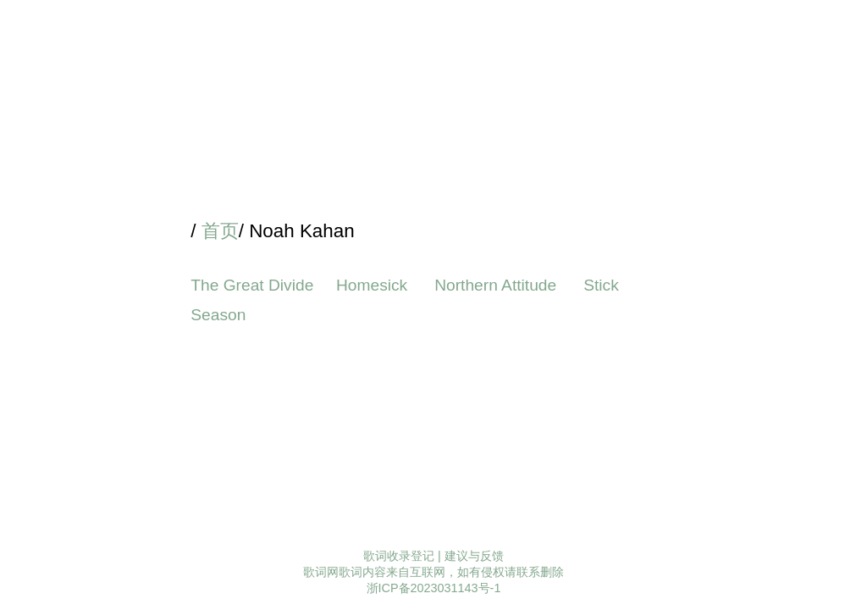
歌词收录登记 (398, 556)
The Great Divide (252, 285)
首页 (220, 230)
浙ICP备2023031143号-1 (434, 588)
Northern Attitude (497, 285)
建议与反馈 (474, 556)
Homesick (374, 285)
